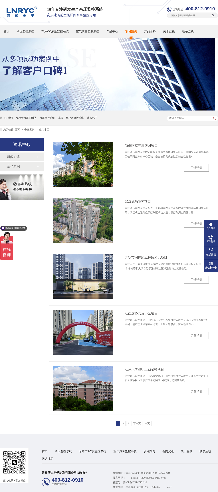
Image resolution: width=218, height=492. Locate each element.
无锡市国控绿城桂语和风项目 (146, 257)
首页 (6, 31)
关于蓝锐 (169, 31)
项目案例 (131, 31)
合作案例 (29, 129)
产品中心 (112, 31)
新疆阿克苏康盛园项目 (141, 145)
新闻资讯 (13, 157)
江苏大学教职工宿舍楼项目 (144, 369)
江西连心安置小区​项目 (141, 313)
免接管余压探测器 (26, 118)
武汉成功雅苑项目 (138, 201)
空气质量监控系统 (125, 451)
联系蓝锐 (188, 31)
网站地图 (47, 458)
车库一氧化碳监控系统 (71, 118)
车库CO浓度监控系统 (55, 31)
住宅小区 (44, 129)
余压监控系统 (25, 31)
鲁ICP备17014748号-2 (135, 482)
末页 (147, 423)
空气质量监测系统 (87, 31)
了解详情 (196, 167)
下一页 (137, 423)
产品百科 (150, 31)
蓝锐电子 (92, 118)
